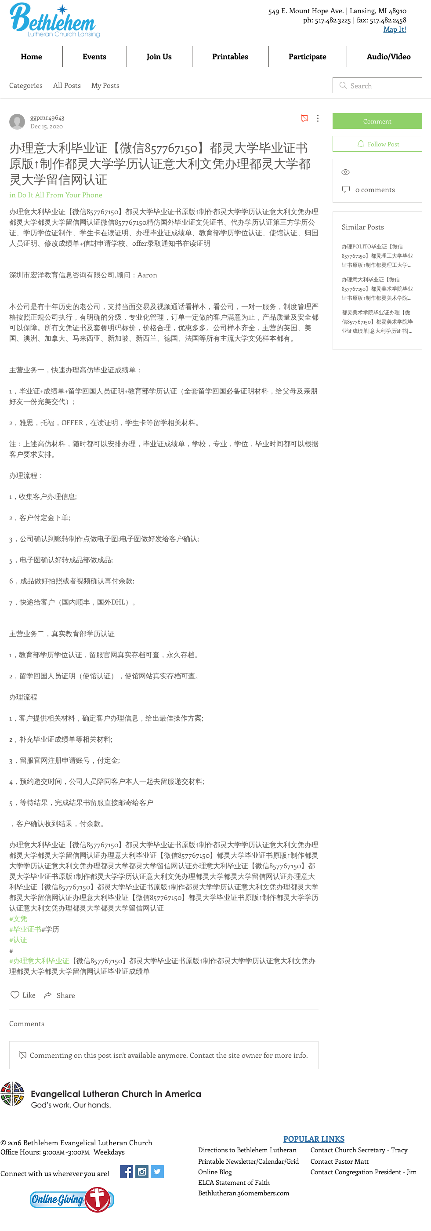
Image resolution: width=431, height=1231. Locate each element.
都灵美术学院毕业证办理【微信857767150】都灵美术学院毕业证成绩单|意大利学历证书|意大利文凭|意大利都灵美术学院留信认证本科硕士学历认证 (377, 331)
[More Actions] (313, 118)
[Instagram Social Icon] (141, 1171)
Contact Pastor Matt (340, 1161)
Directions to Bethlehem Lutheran (247, 1149)
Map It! (395, 28)
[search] (377, 85)
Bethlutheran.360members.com (244, 1192)
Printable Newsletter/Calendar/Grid (248, 1161)
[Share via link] (59, 995)
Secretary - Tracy (383, 1149)
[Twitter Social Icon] (157, 1171)
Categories (26, 85)
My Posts (105, 85)
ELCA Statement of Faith (234, 1182)
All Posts (67, 85)
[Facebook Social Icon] (126, 1171)
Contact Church (334, 1149)
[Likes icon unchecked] (15, 995)
